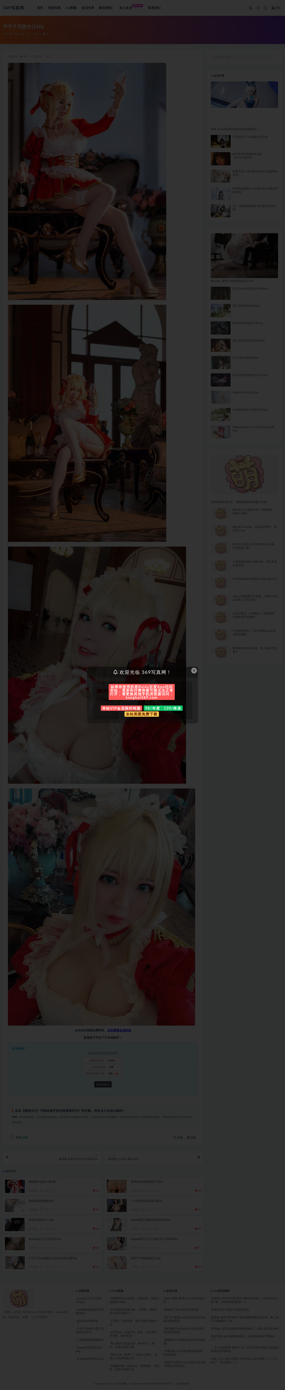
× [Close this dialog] (194, 670)
